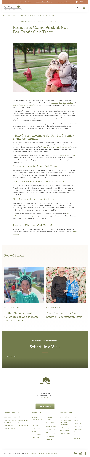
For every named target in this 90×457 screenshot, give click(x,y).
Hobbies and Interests (36, 424)
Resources (77, 435)
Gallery (19, 417)
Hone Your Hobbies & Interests (10, 421)
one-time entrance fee (64, 147)
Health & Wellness (51, 423)
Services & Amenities (49, 419)
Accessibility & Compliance (50, 453)
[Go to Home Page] (13, 9)
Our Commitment (23, 426)
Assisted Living (50, 429)
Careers (77, 438)
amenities (55, 103)
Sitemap (39, 453)
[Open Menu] (84, 8)
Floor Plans (35, 438)
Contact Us (77, 423)
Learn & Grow (6, 15)
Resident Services (9, 429)
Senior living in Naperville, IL (78, 431)
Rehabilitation (50, 439)
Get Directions (45, 405)
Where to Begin (65, 417)
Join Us (76, 417)
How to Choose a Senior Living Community (65, 423)
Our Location (78, 426)
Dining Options (8, 426)
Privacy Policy (31, 453)
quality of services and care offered (25, 105)
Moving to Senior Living (65, 434)
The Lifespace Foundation (67, 155)
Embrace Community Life (37, 419)
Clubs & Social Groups (36, 430)
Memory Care (50, 436)
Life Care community (47, 147)
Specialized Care (51, 426)
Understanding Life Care (23, 421)
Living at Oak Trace (17, 15)
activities (70, 103)
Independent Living (10, 417)
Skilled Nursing (50, 433)
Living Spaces (36, 434)
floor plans (62, 103)
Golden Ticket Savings (44, 2)
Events (76, 420)
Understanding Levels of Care (64, 429)
